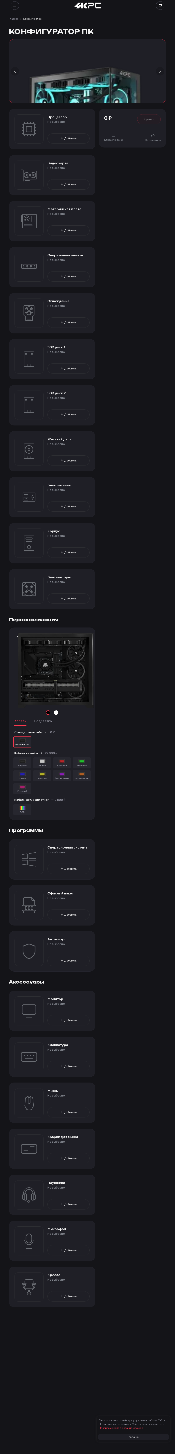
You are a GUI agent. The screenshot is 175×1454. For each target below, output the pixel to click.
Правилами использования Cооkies (121, 1428)
